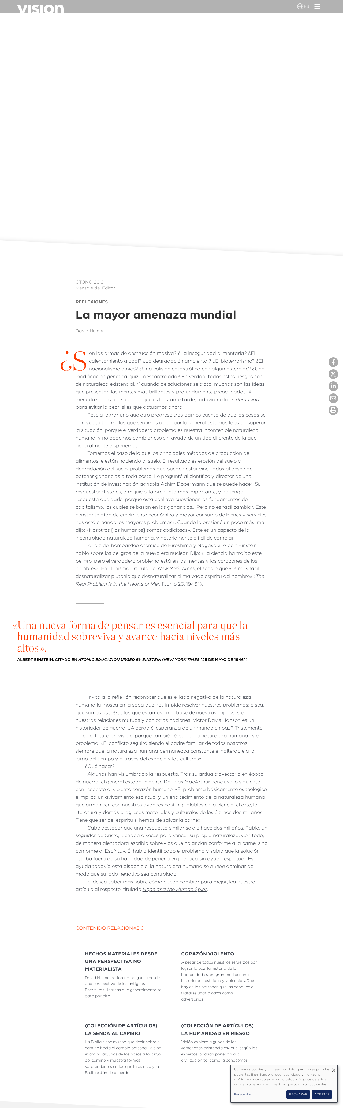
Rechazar (298, 1094)
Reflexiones (92, 301)
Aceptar (322, 1094)
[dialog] (284, 1084)
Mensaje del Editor (95, 288)
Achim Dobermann (183, 484)
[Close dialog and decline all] (334, 1068)
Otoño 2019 (89, 282)
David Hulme (89, 330)
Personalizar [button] (244, 1094)
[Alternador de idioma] (300, 6)
